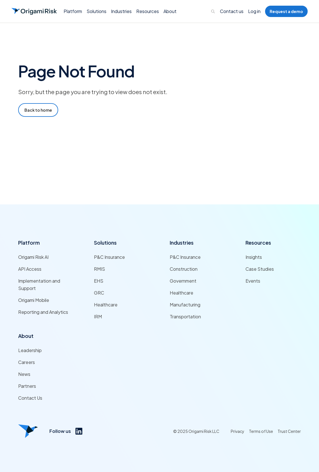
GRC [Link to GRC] (99, 293)
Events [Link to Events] (252, 281)
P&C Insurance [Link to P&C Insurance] (109, 257)
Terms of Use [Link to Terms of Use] (261, 431)
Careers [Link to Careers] (26, 362)
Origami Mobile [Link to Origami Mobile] (33, 300)
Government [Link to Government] (183, 281)
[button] (72, 11)
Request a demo (286, 11)
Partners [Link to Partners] (27, 386)
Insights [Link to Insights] (253, 257)
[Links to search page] (213, 11)
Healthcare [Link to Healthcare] (105, 305)
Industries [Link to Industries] (182, 242)
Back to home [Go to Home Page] (38, 110)
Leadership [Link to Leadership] (30, 350)
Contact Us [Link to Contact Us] (30, 398)
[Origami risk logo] (28, 431)
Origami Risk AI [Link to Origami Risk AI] (33, 257)
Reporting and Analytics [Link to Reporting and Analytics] (43, 312)
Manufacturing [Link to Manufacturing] (185, 305)
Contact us (232, 11)
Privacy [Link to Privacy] (237, 431)
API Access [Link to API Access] (29, 269)
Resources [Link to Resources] (258, 242)
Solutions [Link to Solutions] (105, 242)
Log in (254, 11)
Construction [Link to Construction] (184, 269)
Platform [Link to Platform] (29, 242)
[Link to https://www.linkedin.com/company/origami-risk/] (78, 431)
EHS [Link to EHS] (98, 281)
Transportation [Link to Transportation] (185, 316)
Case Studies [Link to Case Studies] (259, 269)
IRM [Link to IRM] (98, 316)
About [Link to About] (25, 336)
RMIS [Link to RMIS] (99, 269)
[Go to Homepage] (34, 11)
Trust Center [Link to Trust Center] (289, 431)
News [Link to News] (24, 374)
